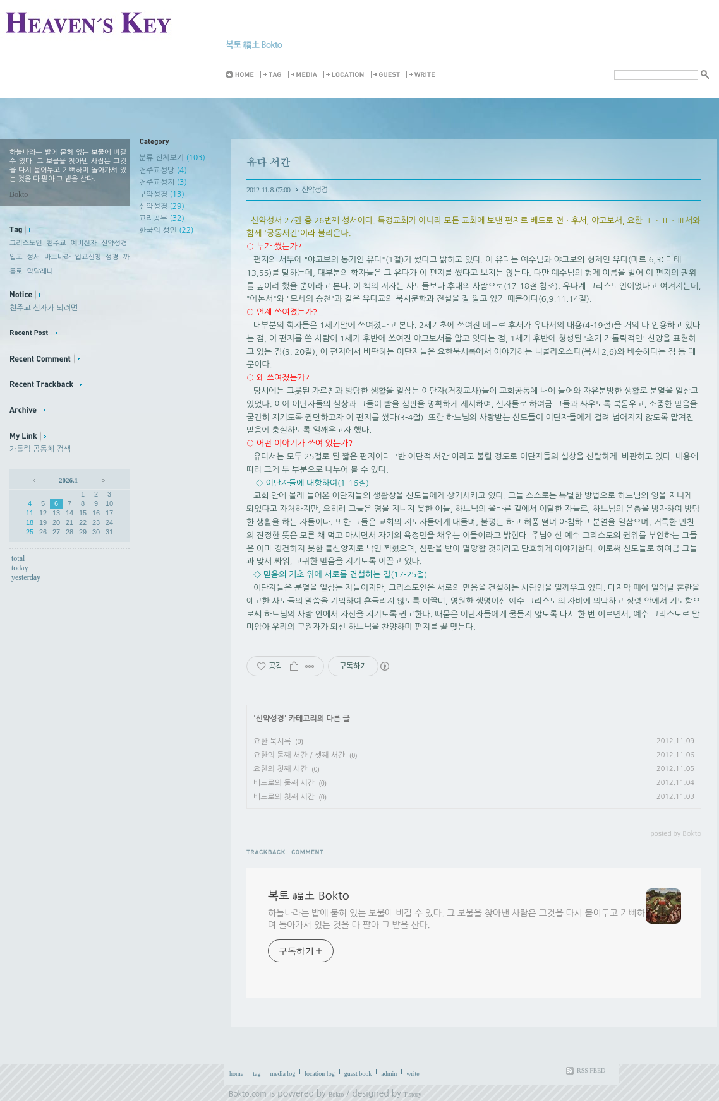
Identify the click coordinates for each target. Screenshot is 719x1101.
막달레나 (40, 271)
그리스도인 (25, 243)
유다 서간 (268, 162)
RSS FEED (591, 1070)
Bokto (336, 1094)
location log (320, 1073)
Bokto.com (248, 1094)
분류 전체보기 (172, 158)
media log (282, 1073)
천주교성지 (163, 182)
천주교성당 (163, 170)
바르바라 (57, 257)
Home (242, 75)
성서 (33, 257)
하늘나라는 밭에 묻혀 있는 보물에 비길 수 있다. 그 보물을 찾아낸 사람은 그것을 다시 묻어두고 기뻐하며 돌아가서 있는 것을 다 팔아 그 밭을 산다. (456, 919)
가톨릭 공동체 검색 (40, 449)
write (413, 1073)
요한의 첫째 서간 (280, 769)
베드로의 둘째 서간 (284, 783)
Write (422, 75)
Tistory (413, 1094)
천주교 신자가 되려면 (43, 308)
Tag (273, 75)
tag (256, 1073)
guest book (358, 1073)
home (236, 1073)
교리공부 (161, 218)
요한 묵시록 (272, 741)
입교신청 (88, 257)
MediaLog (304, 75)
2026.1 (68, 480)
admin (389, 1073)
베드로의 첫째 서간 (284, 797)
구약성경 (161, 194)
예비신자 (84, 243)
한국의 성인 (166, 230)
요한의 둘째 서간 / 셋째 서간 (299, 755)
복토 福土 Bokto (254, 44)
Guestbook (387, 75)
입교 (16, 257)
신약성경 (114, 243)
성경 (112, 257)
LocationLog (346, 75)
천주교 (56, 243)
